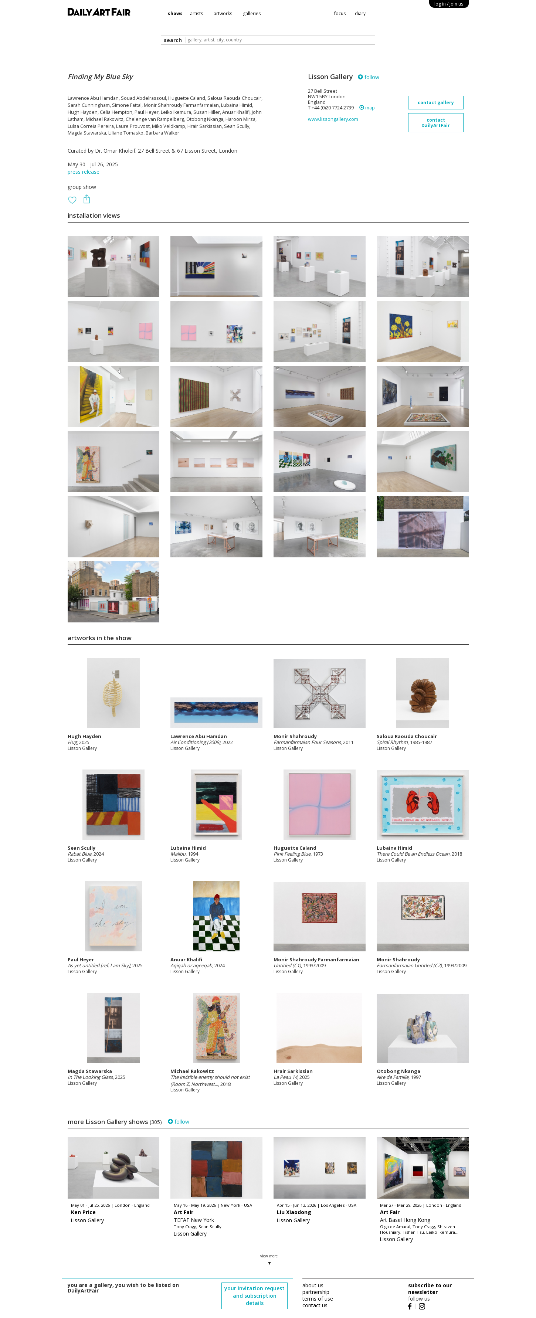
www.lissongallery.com (333, 119)
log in (448, 4)
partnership (315, 1291)
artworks (223, 13)
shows (175, 13)
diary (360, 13)
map (367, 108)
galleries (252, 13)
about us (312, 1285)
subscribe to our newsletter (430, 1288)
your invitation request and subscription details (254, 1296)
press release (83, 171)
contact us (315, 1305)
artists (196, 13)
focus (340, 13)
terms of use (317, 1298)
